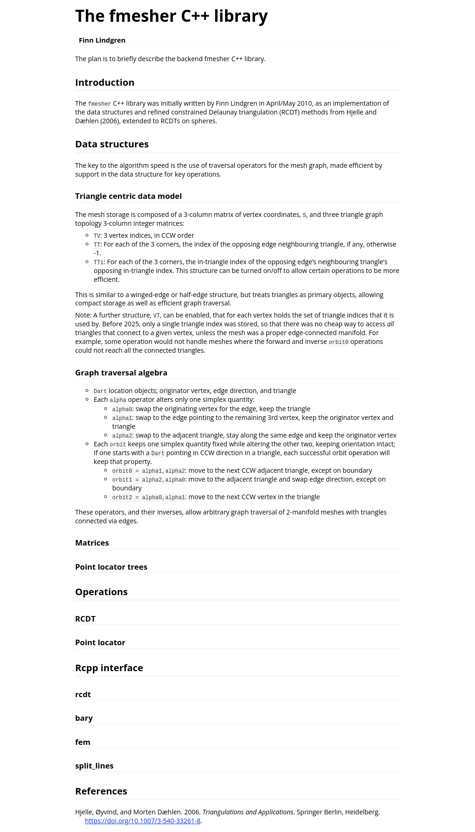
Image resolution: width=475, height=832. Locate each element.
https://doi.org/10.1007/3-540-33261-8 (142, 820)
